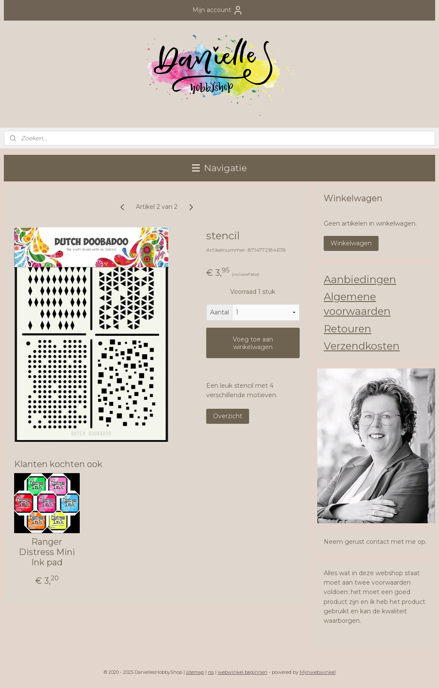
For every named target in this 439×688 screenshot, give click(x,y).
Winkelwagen (351, 243)
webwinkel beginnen (243, 672)
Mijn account (217, 10)
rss (211, 672)
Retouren (347, 329)
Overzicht (227, 416)
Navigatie (219, 168)
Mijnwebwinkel (318, 672)
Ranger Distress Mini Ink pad (47, 552)
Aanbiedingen (360, 279)
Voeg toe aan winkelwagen (253, 343)
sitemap (195, 672)
